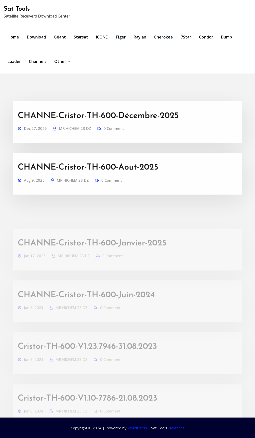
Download (36, 37)
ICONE (102, 37)
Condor (206, 37)
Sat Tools (17, 9)
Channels (37, 61)
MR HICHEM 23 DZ (75, 136)
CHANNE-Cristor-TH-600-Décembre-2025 (98, 124)
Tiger (120, 37)
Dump (226, 37)
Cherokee (163, 37)
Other (62, 61)
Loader (14, 61)
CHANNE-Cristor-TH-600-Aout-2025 (88, 175)
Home (13, 37)
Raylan (140, 37)
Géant (60, 37)
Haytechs (176, 427)
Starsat (81, 37)
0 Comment (114, 136)
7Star (186, 37)
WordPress (137, 427)
